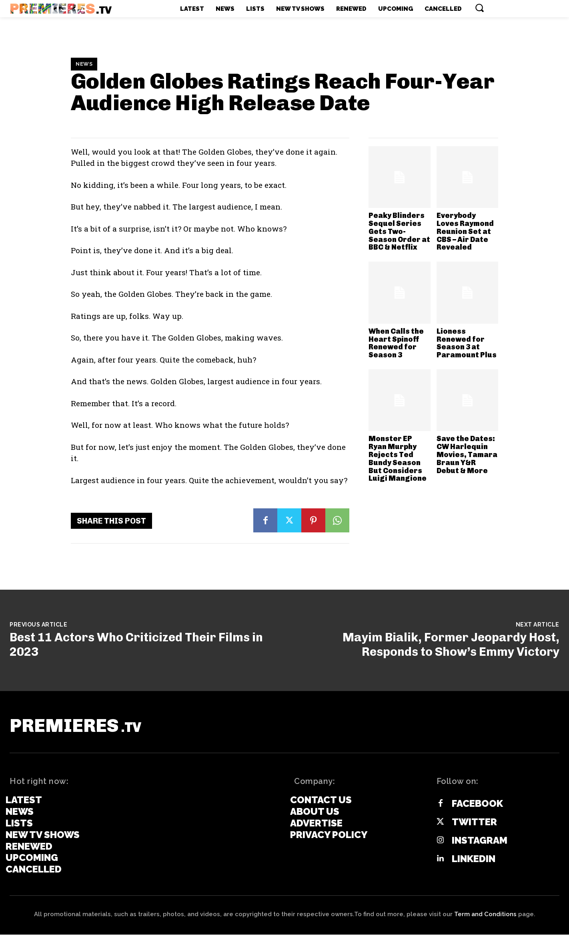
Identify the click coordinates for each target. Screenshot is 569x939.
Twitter (474, 826)
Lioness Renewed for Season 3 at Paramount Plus (467, 343)
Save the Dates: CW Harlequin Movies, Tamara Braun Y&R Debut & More (467, 454)
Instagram (479, 844)
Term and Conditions (485, 918)
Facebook (477, 807)
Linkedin (473, 862)
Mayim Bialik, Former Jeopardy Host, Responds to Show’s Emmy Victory (451, 644)
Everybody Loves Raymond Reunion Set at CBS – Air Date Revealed (465, 231)
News (84, 64)
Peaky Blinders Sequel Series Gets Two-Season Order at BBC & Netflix (399, 231)
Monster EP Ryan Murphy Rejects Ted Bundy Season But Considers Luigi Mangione (398, 458)
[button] (479, 7)
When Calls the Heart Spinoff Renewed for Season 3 (396, 343)
